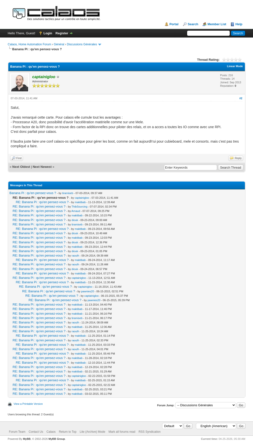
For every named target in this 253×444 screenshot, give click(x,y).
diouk (75, 220)
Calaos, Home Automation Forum (29, 44)
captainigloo (82, 197)
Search (193, 24)
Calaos (51, 431)
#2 (240, 98)
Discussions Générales (82, 44)
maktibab (80, 202)
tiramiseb (67, 193)
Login (48, 33)
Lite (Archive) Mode (92, 431)
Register (62, 33)
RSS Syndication (150, 431)
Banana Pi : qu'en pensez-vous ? (33, 193)
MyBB (27, 438)
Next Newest (42, 167)
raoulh (75, 255)
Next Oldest (21, 167)
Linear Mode (235, 66)
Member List (216, 24)
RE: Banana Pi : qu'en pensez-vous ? (42, 202)
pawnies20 (87, 291)
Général (59, 44)
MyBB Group (56, 438)
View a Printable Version (28, 403)
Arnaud (76, 211)
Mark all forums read (121, 431)
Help (238, 24)
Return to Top (67, 431)
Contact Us (36, 431)
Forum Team (17, 431)
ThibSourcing (79, 206)
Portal (174, 24)
